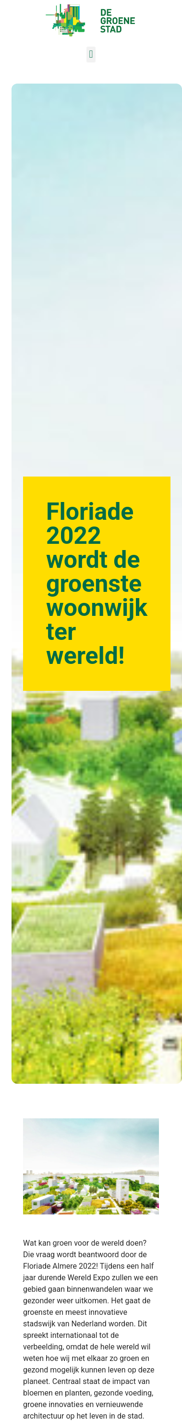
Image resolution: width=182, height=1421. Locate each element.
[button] (91, 54)
